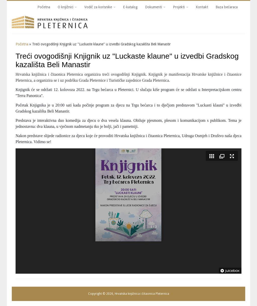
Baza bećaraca (227, 7)
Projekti (180, 7)
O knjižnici (67, 7)
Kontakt (202, 7)
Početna (43, 7)
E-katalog (130, 7)
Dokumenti (155, 7)
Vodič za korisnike (99, 7)
